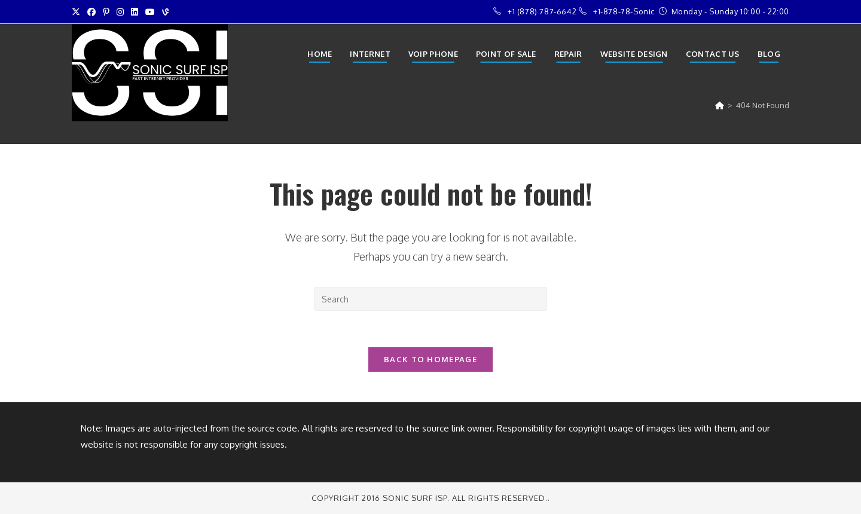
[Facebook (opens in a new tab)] (91, 12)
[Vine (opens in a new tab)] (165, 12)
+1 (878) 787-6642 (542, 11)
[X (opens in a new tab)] (78, 12)
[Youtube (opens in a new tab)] (150, 12)
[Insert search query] (430, 299)
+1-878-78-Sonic (624, 11)
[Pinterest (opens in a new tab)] (106, 12)
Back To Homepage (430, 359)
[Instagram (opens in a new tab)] (120, 12)
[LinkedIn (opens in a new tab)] (134, 12)
